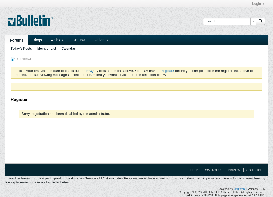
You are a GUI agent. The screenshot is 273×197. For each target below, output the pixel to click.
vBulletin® (240, 189)
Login (258, 4)
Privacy (234, 170)
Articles (57, 40)
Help (194, 170)
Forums (16, 40)
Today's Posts (21, 48)
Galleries (101, 40)
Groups (78, 40)
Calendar (68, 48)
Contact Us (213, 170)
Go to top (254, 170)
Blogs (37, 40)
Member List (46, 48)
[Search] (229, 21)
